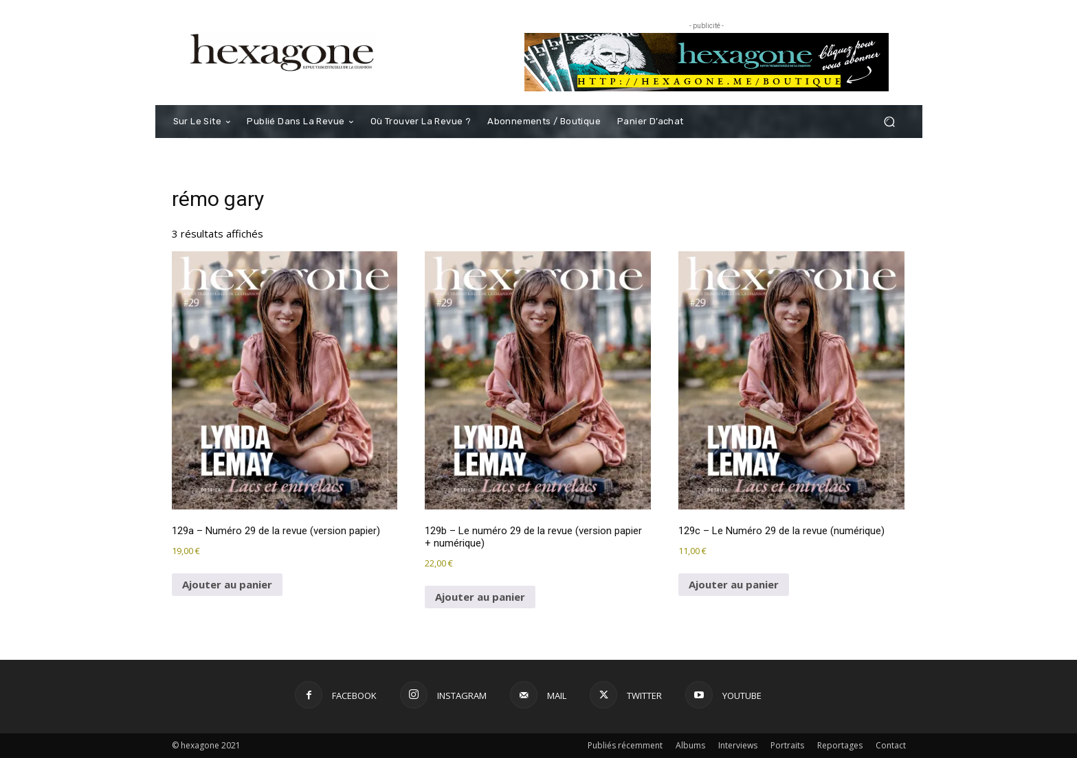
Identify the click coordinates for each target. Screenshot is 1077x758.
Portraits (787, 745)
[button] (890, 122)
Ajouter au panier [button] (227, 584)
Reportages (840, 745)
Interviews (737, 745)
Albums (690, 745)
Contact (891, 745)
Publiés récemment (625, 745)
